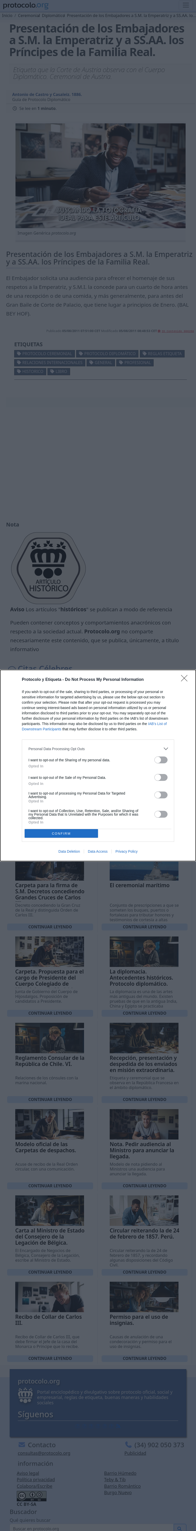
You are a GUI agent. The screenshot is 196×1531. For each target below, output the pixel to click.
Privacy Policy (127, 851)
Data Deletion (69, 851)
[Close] (186, 680)
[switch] (161, 759)
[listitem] (98, 748)
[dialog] (98, 765)
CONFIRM (61, 833)
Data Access (98, 851)
